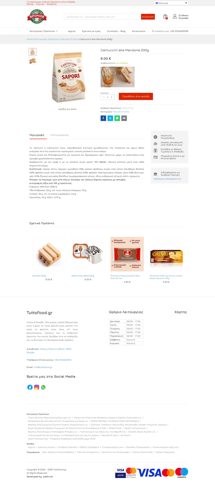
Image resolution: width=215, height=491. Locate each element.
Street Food (115, 428)
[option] (49, 261)
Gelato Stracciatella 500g (82, 275)
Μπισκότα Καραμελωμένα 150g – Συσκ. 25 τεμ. (126, 276)
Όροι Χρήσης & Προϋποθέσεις (58, 452)
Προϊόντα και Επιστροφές (115, 452)
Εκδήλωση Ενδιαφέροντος (167, 178)
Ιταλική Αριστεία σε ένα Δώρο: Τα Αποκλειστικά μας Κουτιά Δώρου (63, 435)
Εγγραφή (183, 18)
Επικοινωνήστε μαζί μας (166, 447)
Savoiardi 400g (39, 275)
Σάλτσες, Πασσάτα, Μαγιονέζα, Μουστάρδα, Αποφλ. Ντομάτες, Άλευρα (129, 424)
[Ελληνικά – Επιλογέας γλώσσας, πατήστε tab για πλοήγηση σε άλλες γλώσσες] (171, 3)
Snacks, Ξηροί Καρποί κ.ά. (142, 431)
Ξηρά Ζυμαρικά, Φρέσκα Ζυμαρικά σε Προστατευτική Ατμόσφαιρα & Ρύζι (67, 428)
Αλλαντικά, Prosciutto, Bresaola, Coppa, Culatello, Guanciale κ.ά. (108, 417)
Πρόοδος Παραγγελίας (138, 447)
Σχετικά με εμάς (91, 31)
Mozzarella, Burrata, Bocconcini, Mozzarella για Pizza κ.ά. (58, 421)
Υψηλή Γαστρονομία (135, 428)
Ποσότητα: (105, 93)
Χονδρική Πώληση (67, 447)
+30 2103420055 (62, 360)
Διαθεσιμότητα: (108, 63)
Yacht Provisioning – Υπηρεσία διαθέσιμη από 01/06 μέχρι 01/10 (61, 438)
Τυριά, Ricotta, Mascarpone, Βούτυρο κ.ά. (49, 417)
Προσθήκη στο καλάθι (136, 96)
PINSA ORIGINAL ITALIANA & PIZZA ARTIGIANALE (115, 421)
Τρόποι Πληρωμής (165, 452)
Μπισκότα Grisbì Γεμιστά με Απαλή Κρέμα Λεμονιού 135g (166, 276)
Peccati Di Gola (121, 111)
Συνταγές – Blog (116, 31)
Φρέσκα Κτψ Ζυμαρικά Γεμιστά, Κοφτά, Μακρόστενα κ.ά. (58, 424)
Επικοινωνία (138, 31)
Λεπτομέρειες (59, 135)
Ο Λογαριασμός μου (112, 447)
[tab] (38, 136)
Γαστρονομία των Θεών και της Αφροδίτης (102, 431)
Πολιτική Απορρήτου (88, 452)
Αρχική (71, 31)
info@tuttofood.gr (43, 367)
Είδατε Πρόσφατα (89, 447)
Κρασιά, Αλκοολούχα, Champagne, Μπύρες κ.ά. (52, 431)
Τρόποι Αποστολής (142, 452)
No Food (124, 435)
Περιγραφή (36, 135)
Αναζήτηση (148, 16)
